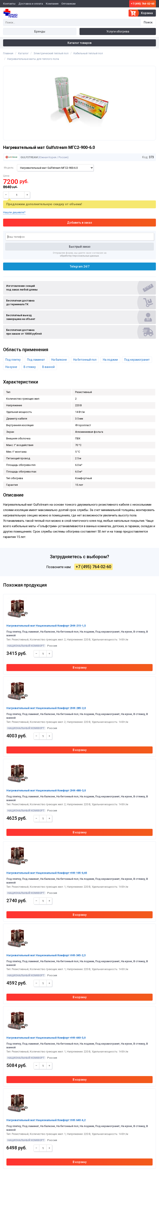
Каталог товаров (79, 43)
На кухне (11, 367)
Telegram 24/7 (79, 266)
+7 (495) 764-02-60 (142, 3)
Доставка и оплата (30, 3)
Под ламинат (36, 359)
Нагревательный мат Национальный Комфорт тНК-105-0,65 (46, 872)
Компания (52, 3)
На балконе (59, 359)
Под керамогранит (137, 359)
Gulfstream (21, 157)
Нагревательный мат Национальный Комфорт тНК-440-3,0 (46, 1037)
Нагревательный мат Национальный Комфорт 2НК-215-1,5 (46, 625)
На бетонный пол (84, 359)
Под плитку (13, 359)
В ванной (48, 367)
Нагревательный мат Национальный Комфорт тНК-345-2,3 (46, 955)
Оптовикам (68, 3)
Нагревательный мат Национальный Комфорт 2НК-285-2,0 (46, 708)
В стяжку (30, 367)
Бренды (39, 31)
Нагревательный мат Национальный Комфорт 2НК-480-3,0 (46, 790)
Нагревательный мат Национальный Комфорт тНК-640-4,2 (46, 1120)
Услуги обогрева (117, 31)
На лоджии (110, 359)
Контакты (9, 3)
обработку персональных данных (79, 255)
